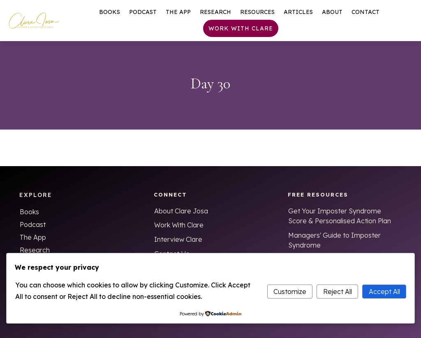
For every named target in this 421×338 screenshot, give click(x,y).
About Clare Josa (181, 211)
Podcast (33, 224)
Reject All (337, 291)
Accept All (384, 291)
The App (33, 237)
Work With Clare (179, 225)
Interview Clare (178, 239)
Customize (289, 291)
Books (29, 212)
